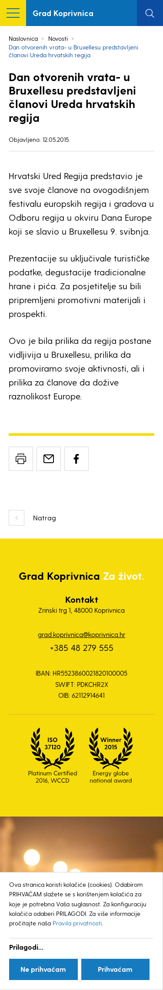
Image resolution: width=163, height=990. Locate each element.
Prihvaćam (115, 969)
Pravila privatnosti (77, 923)
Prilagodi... (26, 947)
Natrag (44, 517)
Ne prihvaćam (43, 969)
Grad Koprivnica (63, 12)
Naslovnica (23, 38)
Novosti (58, 38)
